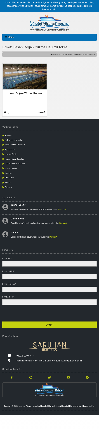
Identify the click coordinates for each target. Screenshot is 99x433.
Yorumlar (7, 173)
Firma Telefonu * (9, 284)
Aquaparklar (8, 150)
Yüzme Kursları (9, 168)
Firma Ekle (8, 178)
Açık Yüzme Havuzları (12, 140)
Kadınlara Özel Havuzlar (13, 164)
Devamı (62, 209)
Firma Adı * (7, 258)
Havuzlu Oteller (9, 154)
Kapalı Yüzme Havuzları (13, 145)
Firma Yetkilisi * (8, 271)
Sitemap (7, 187)
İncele (41, 112)
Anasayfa (55, 54)
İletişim (6, 183)
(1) (6, 112)
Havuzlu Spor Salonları (13, 159)
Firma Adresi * (8, 297)
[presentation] (73, 313)
